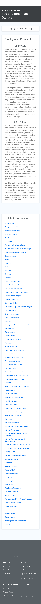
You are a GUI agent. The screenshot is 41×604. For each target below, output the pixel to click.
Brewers (8, 274)
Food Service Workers (12, 361)
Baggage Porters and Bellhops (15, 252)
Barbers (7, 259)
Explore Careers (15, 10)
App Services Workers (12, 231)
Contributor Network (28, 578)
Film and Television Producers (15, 350)
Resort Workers (10, 495)
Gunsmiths (8, 383)
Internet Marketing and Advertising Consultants (17, 434)
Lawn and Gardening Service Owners (17, 444)
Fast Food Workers (11, 346)
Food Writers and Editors (13, 365)
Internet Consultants (12, 430)
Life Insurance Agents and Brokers (17, 448)
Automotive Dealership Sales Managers (18, 249)
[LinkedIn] (28, 589)
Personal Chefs (10, 470)
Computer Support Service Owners (17, 292)
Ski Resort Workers (11, 506)
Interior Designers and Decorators (16, 426)
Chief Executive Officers (13, 281)
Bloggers (8, 270)
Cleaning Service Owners (13, 288)
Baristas (8, 263)
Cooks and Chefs (11, 303)
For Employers (26, 566)
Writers (7, 524)
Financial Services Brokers (14, 357)
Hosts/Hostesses (11, 394)
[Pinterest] (28, 595)
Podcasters (9, 484)
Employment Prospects (20, 28)
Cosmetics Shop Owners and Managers (18, 307)
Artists (7, 238)
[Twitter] (34, 589)
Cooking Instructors (11, 299)
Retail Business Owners (13, 502)
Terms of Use (8, 595)
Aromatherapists (11, 234)
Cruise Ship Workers (12, 314)
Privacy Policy (8, 592)
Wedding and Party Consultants (16, 521)
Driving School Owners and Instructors (18, 325)
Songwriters (9, 510)
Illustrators (8, 419)
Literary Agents (10, 452)
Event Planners (10, 336)
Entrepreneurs (10, 332)
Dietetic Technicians (12, 318)
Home (4, 10)
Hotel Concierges (11, 401)
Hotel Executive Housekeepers (15, 408)
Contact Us (7, 570)
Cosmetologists (10, 310)
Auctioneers (9, 241)
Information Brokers (12, 423)
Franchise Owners (11, 368)
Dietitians (8, 321)
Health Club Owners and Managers (17, 386)
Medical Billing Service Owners (15, 455)
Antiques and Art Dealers (13, 227)
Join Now (6, 573)
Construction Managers (13, 296)
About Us (6, 566)
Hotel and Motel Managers (14, 397)
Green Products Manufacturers (15, 379)
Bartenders (9, 267)
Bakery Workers (10, 256)
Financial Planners (11, 354)
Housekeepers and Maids (13, 415)
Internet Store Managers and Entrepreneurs (15, 440)
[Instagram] (23, 595)
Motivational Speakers (12, 459)
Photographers (10, 481)
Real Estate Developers (13, 488)
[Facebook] (23, 589)
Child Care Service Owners (14, 285)
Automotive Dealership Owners (15, 245)
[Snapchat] (34, 595)
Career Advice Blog (9, 589)
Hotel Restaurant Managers (14, 412)
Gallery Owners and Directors (15, 372)
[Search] (38, 3)
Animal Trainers (10, 223)
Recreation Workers (11, 492)
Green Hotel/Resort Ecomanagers (16, 375)
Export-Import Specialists (13, 339)
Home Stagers (10, 390)
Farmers (8, 343)
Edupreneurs (9, 328)
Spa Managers (10, 513)
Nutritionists (9, 463)
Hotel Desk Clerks (11, 405)
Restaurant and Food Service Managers (18, 499)
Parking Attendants (11, 466)
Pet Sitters (8, 477)
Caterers (8, 278)
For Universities (26, 570)
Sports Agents (10, 517)
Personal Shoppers (11, 474)
